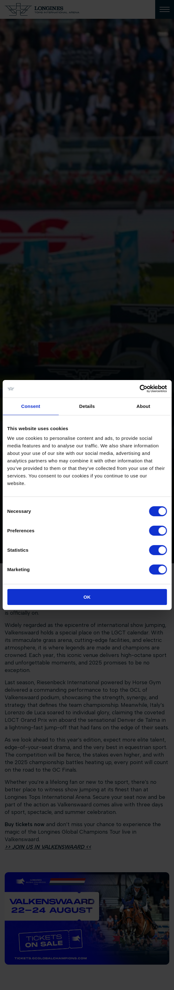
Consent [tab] (30, 406)
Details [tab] (87, 406)
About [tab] (143, 406)
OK (87, 597)
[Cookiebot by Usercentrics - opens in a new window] (139, 389)
